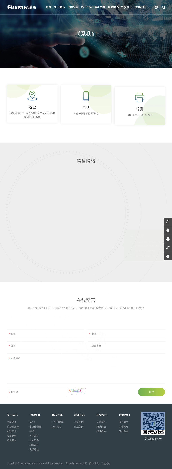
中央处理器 (35, 426)
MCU (32, 422)
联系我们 (124, 415)
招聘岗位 (101, 426)
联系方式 (123, 422)
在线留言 (123, 431)
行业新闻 (79, 426)
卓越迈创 (106, 463)
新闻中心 (79, 415)
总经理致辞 (13, 426)
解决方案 (57, 415)
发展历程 (11, 435)
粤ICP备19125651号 (76, 463)
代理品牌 (34, 415)
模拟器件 (34, 435)
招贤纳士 (102, 415)
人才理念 (101, 422)
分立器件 (34, 440)
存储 (31, 431)
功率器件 (34, 444)
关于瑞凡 (12, 415)
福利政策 (101, 431)
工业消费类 (58, 422)
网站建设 (94, 463)
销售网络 (123, 426)
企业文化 (11, 431)
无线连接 (34, 449)
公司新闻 (79, 422)
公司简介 (11, 422)
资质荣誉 (11, 440)
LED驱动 (56, 426)
